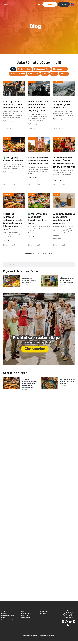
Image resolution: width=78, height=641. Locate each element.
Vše (11, 69)
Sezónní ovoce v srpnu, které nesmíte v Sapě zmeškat (29, 280)
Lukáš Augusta (34, 635)
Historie (54, 74)
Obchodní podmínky (7, 619)
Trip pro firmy (25, 615)
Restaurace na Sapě (42, 69)
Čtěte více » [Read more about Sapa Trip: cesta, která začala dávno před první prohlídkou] (7, 121)
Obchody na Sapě (61, 69)
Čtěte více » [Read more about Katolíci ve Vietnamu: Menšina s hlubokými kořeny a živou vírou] (32, 177)
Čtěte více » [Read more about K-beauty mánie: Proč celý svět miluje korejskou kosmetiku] (63, 284)
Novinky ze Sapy (23, 69)
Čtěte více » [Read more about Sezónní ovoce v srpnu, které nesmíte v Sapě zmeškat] (25, 284)
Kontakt (3, 621)
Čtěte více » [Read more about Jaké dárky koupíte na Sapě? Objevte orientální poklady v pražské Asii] (57, 238)
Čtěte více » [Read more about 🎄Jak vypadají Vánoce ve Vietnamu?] (7, 172)
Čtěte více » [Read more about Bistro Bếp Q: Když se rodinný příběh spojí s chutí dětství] (63, 385)
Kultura (45, 74)
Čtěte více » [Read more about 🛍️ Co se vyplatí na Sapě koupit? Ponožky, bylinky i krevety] (32, 236)
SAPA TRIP (36, 632)
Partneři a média (26, 613)
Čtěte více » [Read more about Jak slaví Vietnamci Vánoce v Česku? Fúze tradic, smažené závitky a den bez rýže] (57, 180)
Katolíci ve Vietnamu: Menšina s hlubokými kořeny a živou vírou (38, 160)
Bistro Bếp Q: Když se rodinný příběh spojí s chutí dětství (67, 381)
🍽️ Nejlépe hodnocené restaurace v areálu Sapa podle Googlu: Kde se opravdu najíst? (29, 383)
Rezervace (4, 613)
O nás (22, 611)
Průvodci (65, 74)
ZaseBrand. (52, 635)
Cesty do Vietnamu (16, 74)
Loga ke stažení (25, 617)
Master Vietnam (45, 611)
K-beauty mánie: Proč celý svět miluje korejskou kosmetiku (67, 280)
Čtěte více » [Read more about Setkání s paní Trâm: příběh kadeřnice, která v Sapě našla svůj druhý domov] (32, 124)
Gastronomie (33, 74)
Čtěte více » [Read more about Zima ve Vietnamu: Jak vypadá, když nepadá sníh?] (57, 119)
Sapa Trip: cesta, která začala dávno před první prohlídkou (13, 104)
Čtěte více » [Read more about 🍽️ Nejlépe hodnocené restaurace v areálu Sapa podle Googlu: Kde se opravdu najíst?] (7, 240)
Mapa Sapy (43, 613)
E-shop (3, 611)
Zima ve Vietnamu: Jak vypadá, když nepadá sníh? (62, 104)
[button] (38, 4)
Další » (50, 253)
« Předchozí (29, 253)
